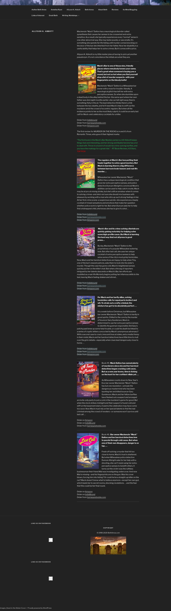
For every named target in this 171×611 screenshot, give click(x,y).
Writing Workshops (71, 15)
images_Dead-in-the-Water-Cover (13, 608)
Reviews (115, 10)
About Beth (102, 10)
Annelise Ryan (56, 10)
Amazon (89, 420)
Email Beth (53, 15)
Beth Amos (89, 10)
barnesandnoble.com (96, 123)
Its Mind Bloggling (130, 10)
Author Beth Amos (39, 10)
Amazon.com (93, 126)
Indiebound (92, 120)
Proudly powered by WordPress (40, 608)
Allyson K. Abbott (73, 10)
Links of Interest (38, 15)
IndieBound (90, 423)
